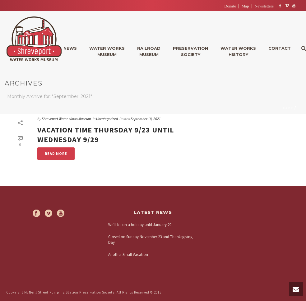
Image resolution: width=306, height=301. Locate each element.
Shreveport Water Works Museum (66, 118)
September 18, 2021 (146, 118)
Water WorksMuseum (107, 51)
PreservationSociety (190, 51)
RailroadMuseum (148, 51)
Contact (279, 48)
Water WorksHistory (238, 51)
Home (287, 108)
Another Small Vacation (128, 254)
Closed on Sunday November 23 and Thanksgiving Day (150, 239)
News (70, 48)
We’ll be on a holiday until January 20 (139, 224)
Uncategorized (107, 118)
